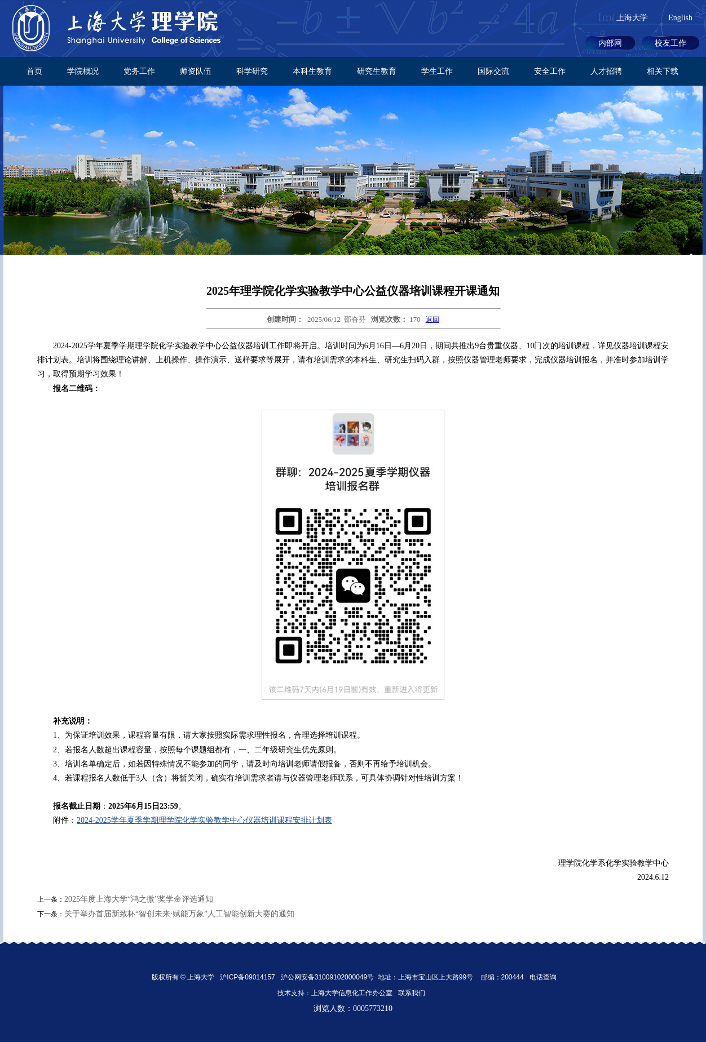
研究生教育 (376, 71)
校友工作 (670, 43)
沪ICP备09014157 (248, 977)
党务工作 (139, 71)
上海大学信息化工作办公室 (354, 993)
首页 (34, 71)
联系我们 (412, 993)
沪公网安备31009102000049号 (327, 977)
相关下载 (662, 71)
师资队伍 (195, 71)
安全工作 (550, 71)
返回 (432, 319)
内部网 (610, 43)
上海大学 (632, 18)
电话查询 (543, 977)
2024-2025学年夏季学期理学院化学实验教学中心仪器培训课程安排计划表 (204, 820)
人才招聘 (606, 71)
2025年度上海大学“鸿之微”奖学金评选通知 (138, 899)
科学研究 (252, 71)
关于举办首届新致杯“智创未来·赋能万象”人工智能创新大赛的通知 (179, 914)
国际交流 (493, 71)
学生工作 (437, 71)
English (680, 18)
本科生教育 (312, 71)
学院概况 (83, 71)
